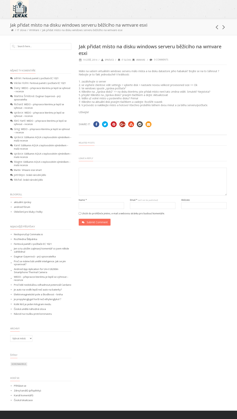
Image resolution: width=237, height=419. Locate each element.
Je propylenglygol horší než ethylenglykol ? (37, 299)
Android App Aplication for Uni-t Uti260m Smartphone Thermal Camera (36, 271)
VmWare (34, 30)
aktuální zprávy (22, 202)
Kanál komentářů (23, 395)
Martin (17, 170)
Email (144, 200)
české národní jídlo (36, 175)
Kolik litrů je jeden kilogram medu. (32, 304)
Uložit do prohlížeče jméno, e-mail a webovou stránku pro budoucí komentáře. (123, 213)
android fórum (22, 207)
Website (185, 200)
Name (83, 200)
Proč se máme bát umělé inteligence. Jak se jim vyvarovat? (40, 263)
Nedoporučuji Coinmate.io (28, 234)
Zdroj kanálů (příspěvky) (27, 390)
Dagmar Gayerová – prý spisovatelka (35, 256)
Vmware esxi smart (32, 170)
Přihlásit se (20, 385)
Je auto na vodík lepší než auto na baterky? (38, 289)
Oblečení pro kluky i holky (28, 211)
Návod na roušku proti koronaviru (33, 313)
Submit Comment (94, 222)
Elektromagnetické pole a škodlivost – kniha (38, 294)
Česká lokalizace (23, 400)
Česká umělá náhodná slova (30, 309)
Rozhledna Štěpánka (25, 239)
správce (109, 59)
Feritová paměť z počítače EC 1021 (41, 78)
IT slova (21, 30)
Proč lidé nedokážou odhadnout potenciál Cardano (42, 284)
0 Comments (158, 59)
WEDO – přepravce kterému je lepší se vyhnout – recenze (41, 278)
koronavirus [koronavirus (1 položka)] (19, 364)
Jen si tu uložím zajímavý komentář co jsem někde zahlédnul (41, 250)
